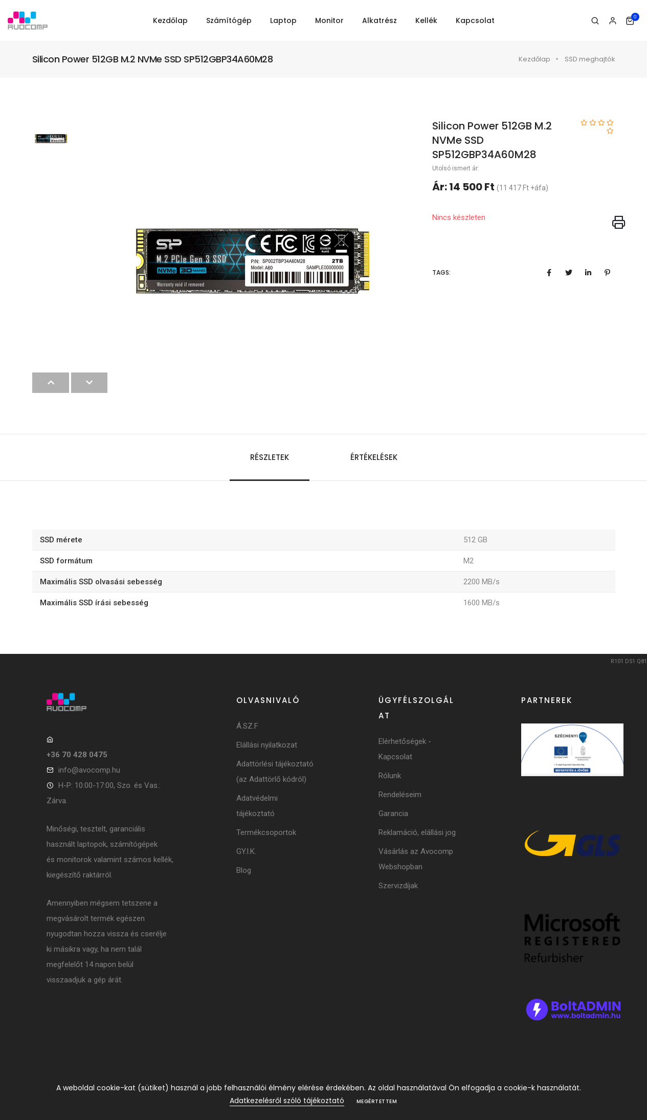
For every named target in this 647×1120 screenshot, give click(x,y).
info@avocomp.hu (89, 770)
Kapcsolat (475, 20)
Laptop (283, 20)
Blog (243, 870)
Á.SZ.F (247, 726)
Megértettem (376, 1101)
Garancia (393, 813)
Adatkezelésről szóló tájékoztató (287, 1100)
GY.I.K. (246, 851)
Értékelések (373, 457)
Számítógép (229, 20)
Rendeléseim (399, 794)
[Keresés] (595, 21)
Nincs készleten (458, 217)
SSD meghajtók (590, 59)
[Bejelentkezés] (612, 21)
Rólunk (389, 775)
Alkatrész (379, 20)
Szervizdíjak (398, 885)
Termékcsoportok (266, 832)
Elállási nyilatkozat (266, 745)
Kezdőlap (170, 20)
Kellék (426, 20)
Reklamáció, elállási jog (417, 832)
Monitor (329, 20)
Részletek (269, 457)
